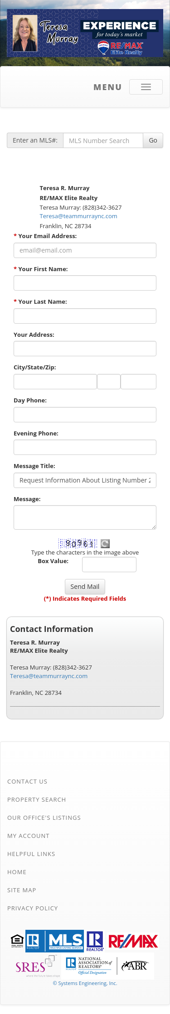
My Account (28, 836)
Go (153, 140)
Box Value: (53, 561)
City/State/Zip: (35, 367)
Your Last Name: (40, 301)
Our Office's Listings (44, 817)
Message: (27, 499)
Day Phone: (30, 400)
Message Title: (34, 466)
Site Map (21, 890)
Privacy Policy (32, 908)
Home (17, 872)
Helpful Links (31, 854)
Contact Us (27, 781)
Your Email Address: (45, 236)
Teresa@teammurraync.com (78, 216)
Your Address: (34, 334)
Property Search (36, 799)
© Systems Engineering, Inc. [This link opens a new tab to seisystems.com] (85, 983)
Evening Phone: (36, 433)
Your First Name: (41, 269)
